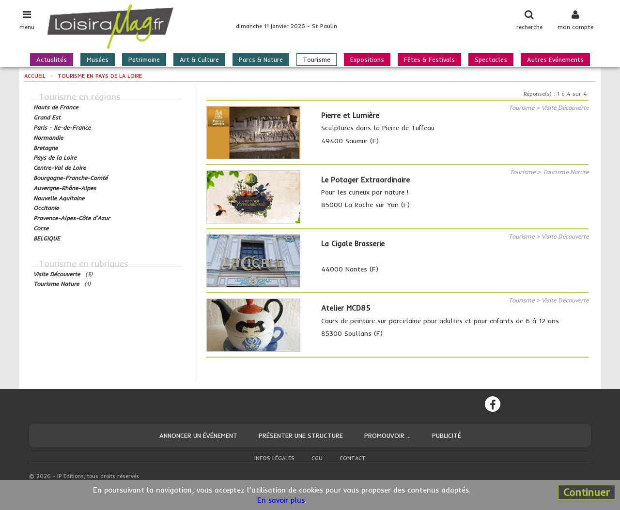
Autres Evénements (555, 59)
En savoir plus (281, 500)
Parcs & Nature (261, 59)
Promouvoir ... (387, 435)
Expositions (367, 59)
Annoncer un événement (198, 435)
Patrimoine (144, 59)
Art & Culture (199, 59)
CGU (317, 458)
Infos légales (274, 458)
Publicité (446, 435)
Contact (353, 458)
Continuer (586, 492)
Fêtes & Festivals (429, 59)
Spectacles (491, 59)
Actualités (51, 59)
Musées (97, 59)
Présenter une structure (301, 435)
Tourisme (316, 59)
